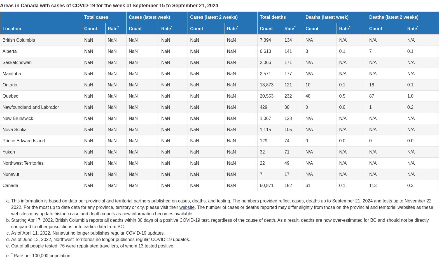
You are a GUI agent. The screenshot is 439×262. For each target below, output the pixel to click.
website (187, 207)
